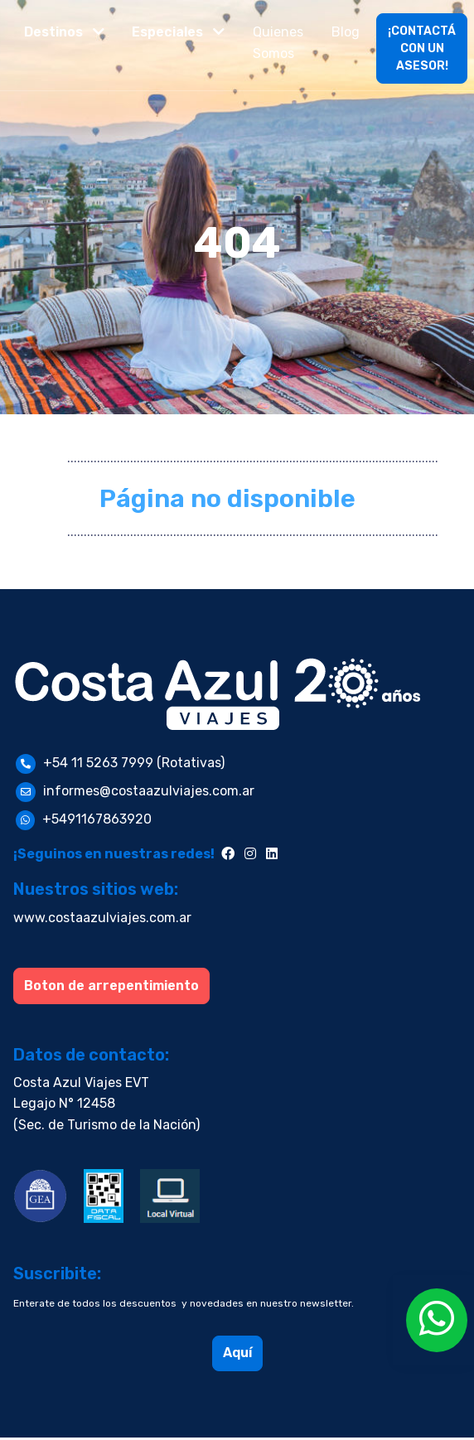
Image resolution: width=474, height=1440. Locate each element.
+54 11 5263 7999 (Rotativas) (134, 763)
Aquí (237, 1352)
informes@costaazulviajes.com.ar (148, 791)
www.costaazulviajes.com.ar (102, 917)
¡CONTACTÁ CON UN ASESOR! (422, 48)
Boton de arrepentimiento (111, 985)
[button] (64, 32)
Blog (345, 32)
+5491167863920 (97, 819)
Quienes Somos (278, 42)
